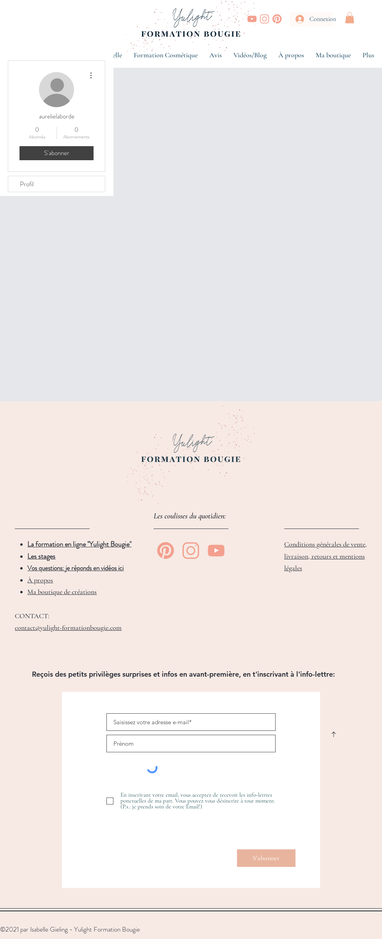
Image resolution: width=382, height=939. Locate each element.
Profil (27, 184)
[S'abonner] (266, 858)
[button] (349, 17)
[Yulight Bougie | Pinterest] (277, 19)
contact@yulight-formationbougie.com (68, 627)
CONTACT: (32, 616)
